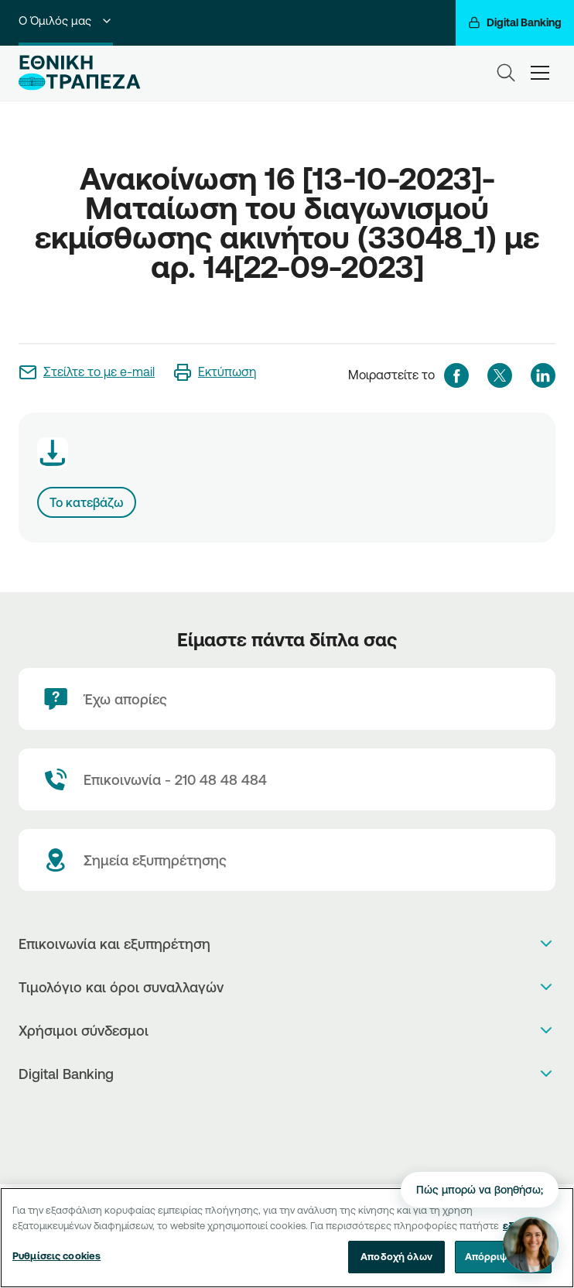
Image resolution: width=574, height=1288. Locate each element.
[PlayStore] (287, 1130)
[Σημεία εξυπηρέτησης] (287, 860)
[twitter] (499, 375)
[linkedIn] (543, 375)
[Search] (506, 72)
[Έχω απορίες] (287, 699)
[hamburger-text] (539, 72)
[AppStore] (287, 1114)
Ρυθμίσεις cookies (56, 1261)
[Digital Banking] (515, 23)
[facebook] (456, 375)
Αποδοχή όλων (396, 1262)
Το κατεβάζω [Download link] (87, 502)
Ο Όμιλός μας (66, 20)
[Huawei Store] (287, 1146)
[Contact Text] (287, 779)
